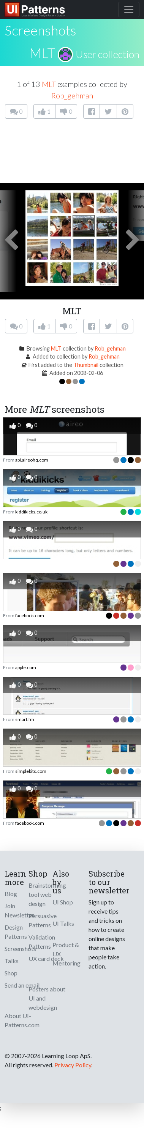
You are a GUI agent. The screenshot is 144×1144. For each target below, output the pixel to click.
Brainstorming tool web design (47, 894)
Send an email (22, 985)
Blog (11, 893)
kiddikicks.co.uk (31, 512)
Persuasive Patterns (42, 920)
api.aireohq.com (31, 460)
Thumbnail (85, 365)
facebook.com (29, 615)
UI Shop (62, 902)
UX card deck (46, 958)
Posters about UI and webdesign (46, 998)
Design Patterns (16, 932)
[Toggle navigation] (128, 9)
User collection (107, 54)
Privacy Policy (72, 1064)
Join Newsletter (19, 910)
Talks (12, 960)
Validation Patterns (41, 941)
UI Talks (63, 923)
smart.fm (24, 719)
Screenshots (20, 948)
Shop (11, 973)
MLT (42, 53)
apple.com (25, 667)
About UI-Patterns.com (22, 1020)
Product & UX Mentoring (66, 954)
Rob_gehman (72, 95)
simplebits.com (30, 771)
